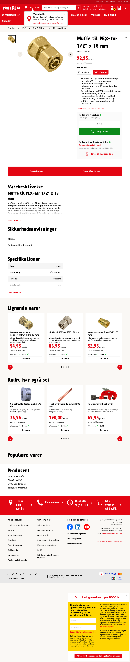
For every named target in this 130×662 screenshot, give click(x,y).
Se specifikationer (96, 108)
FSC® (39, 612)
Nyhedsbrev (110, 2)
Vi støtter (103, 9)
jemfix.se (24, 636)
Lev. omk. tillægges (84, 63)
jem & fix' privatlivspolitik (113, 626)
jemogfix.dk (12, 636)
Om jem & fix (43, 597)
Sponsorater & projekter (48, 602)
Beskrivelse (36, 171)
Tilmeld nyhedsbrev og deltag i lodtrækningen (98, 656)
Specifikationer (91, 171)
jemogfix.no (35, 636)
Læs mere (81, 108)
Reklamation (13, 612)
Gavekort (99, 2)
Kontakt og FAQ (15, 597)
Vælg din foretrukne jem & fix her (48, 23)
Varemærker (13, 617)
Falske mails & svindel (17, 622)
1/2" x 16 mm (84, 72)
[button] (61, 367)
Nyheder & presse (45, 592)
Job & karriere (89, 9)
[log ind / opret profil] (112, 8)
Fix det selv (97, 6)
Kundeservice (123, 2)
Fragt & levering (15, 607)
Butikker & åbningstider (18, 587)
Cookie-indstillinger (16, 640)
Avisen (86, 6)
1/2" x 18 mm (100, 72)
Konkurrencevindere (46, 607)
